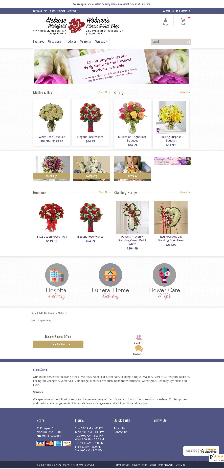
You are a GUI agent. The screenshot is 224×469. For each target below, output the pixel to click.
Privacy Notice (140, 465)
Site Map (180, 465)
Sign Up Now (58, 345)
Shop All (104, 92)
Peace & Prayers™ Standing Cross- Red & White (132, 241)
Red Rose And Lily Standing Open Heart (171, 239)
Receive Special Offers (58, 337)
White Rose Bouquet (51, 137)
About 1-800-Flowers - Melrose (49, 314)
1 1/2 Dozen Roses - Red (51, 237)
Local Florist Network (161, 465)
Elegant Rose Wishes (90, 137)
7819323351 (53, 436)
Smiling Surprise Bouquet (171, 139)
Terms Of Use (122, 465)
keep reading (44, 321)
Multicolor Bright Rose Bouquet (132, 139)
